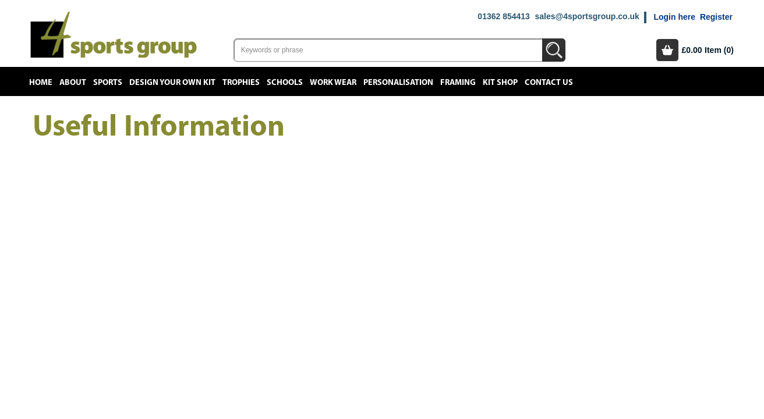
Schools (285, 82)
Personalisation (398, 82)
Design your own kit (172, 82)
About (72, 82)
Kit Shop (500, 82)
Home (40, 82)
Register (716, 17)
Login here (674, 17)
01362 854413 (503, 16)
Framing (458, 82)
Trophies (241, 82)
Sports (107, 82)
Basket (667, 50)
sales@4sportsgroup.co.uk (587, 16)
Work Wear (333, 82)
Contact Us (549, 82)
